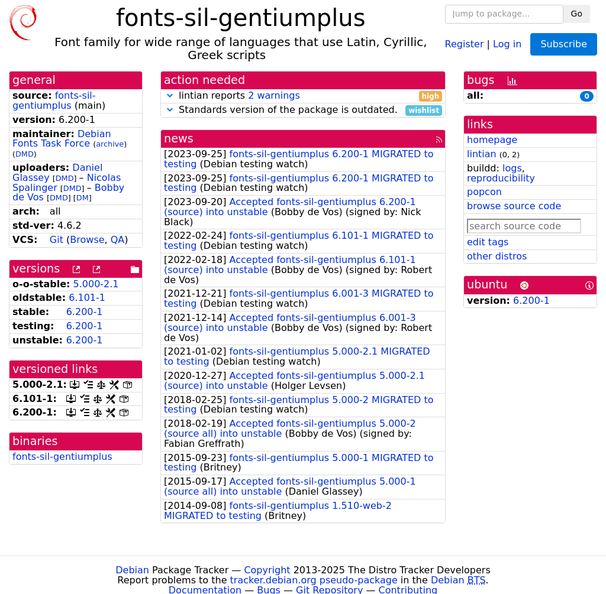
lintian (482, 154)
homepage (492, 139)
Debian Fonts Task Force (61, 139)
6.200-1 (84, 311)
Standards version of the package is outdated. (303, 110)
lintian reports (303, 96)
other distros (497, 256)
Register (464, 43)
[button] (170, 95)
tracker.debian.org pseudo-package (314, 580)
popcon (484, 191)
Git (56, 239)
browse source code (514, 206)
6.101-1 (87, 297)
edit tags (487, 242)
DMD (24, 154)
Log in (507, 43)
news (179, 138)
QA (118, 239)
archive (110, 143)
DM (82, 197)
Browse (87, 239)
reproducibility (501, 178)
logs (512, 168)
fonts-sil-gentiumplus (54, 100)
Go (576, 13)
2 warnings (274, 95)
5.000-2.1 (96, 284)
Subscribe (563, 44)
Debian (132, 570)
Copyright (267, 570)
